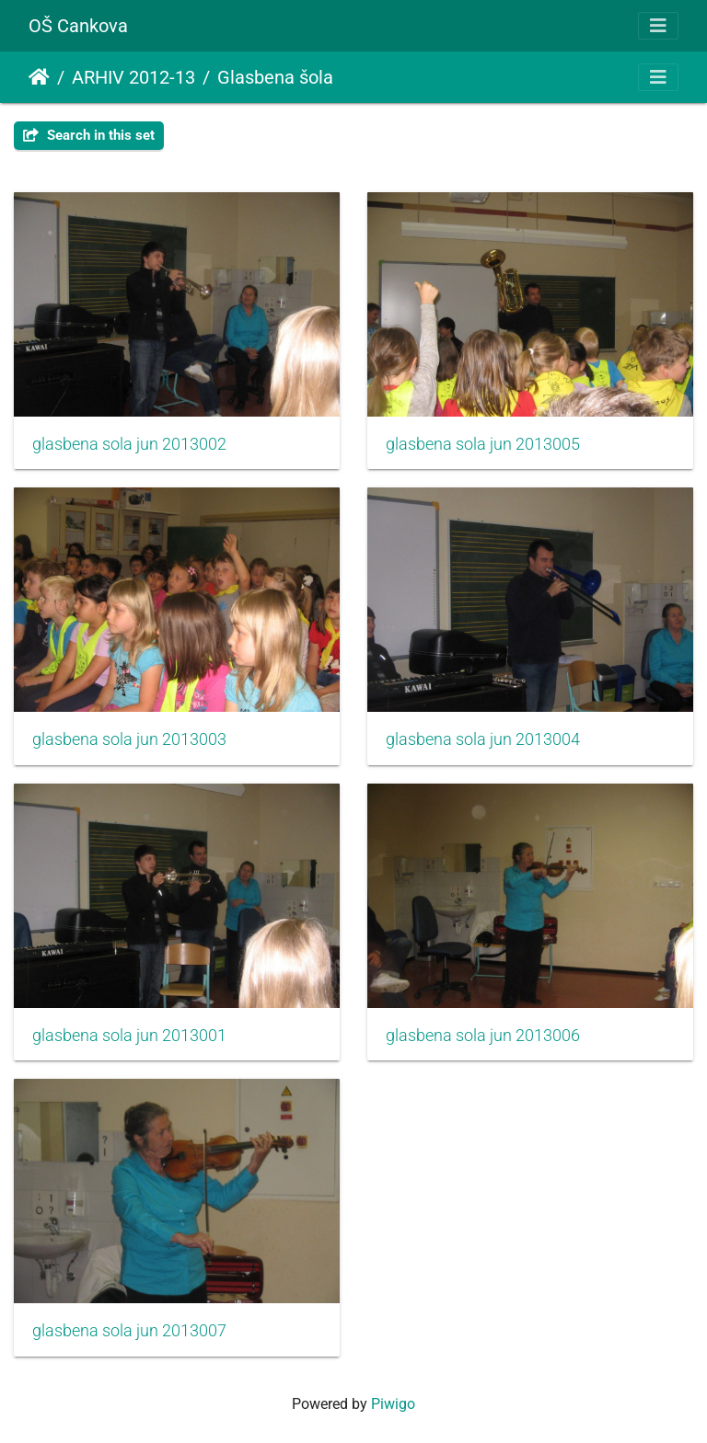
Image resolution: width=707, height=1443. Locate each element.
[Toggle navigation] (658, 26)
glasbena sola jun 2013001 (129, 1035)
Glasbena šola (275, 77)
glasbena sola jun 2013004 (483, 739)
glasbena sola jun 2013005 (483, 444)
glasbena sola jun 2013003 (129, 739)
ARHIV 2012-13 (133, 77)
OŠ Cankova (78, 26)
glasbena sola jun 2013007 (129, 1331)
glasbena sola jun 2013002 (129, 444)
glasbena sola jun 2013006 (483, 1035)
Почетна (39, 77)
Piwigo (393, 1404)
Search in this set (89, 135)
